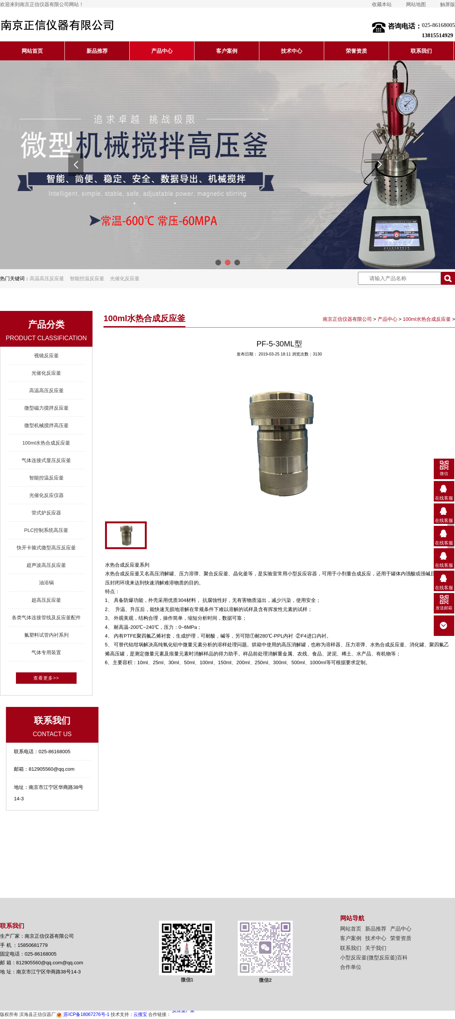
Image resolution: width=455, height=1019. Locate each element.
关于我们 (375, 948)
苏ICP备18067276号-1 (82, 1014)
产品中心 (162, 51)
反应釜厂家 (183, 1011)
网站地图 (416, 4)
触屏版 (447, 4)
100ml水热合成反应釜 (426, 319)
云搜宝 (140, 1014)
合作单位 (350, 967)
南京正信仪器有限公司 (347, 319)
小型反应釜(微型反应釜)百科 (373, 957)
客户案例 (226, 51)
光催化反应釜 (125, 278)
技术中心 (291, 51)
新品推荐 (97, 51)
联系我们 (421, 51)
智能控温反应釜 (87, 278)
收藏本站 (382, 4)
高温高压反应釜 (47, 278)
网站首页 (32, 51)
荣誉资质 (356, 51)
